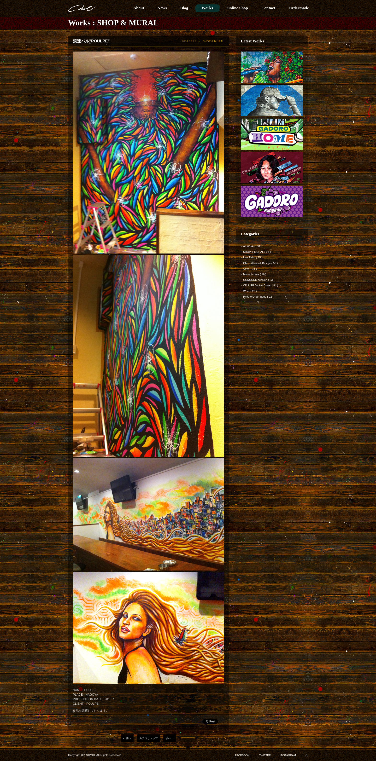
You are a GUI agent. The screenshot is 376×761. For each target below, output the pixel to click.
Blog (184, 8)
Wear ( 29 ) (250, 291)
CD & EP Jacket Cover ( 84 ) (260, 285)
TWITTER (265, 755)
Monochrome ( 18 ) (254, 274)
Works (207, 8)
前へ (128, 738)
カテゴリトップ (148, 738)
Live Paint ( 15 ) (253, 257)
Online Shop (237, 8)
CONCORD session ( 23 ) (259, 279)
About (138, 8)
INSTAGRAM (288, 755)
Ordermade (298, 8)
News (162, 8)
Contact (268, 8)
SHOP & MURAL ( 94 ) (257, 251)
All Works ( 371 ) (253, 246)
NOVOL (81, 8)
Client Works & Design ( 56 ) (260, 263)
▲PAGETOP (306, 755)
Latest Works (252, 41)
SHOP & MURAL (128, 22)
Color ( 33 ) (250, 268)
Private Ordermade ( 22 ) (258, 296)
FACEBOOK (242, 755)
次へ (168, 738)
